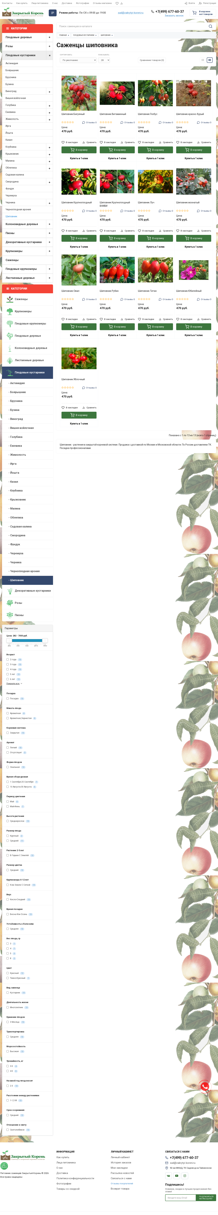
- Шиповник (15, 580)
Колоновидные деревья (29, 224)
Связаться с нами (121, 1178)
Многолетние (17, 1007)
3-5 (12, 1066)
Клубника (29, 146)
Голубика (29, 105)
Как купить (22, 3)
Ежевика (29, 112)
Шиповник (11, 216)
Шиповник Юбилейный (189, 291)
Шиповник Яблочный (73, 379)
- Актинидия (15, 383)
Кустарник (16, 992)
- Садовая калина (19, 526)
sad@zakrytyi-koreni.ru (130, 13)
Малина (29, 160)
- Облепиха (14, 517)
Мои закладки (119, 1167)
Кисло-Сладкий (18, 899)
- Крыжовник (16, 499)
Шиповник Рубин (109, 291)
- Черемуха (14, 553)
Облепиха (29, 167)
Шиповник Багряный (73, 114)
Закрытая (15, 733)
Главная (63, 35)
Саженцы (12, 260)
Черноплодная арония (18, 209)
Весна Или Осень (19, 914)
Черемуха (11, 195)
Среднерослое (18, 821)
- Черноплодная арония (23, 571)
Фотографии (82, 3)
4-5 (12, 1071)
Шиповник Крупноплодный (77, 202)
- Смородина (15, 535)
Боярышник (12, 70)
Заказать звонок (174, 15)
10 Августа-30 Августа (21, 787)
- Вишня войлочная (20, 428)
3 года (14, 664)
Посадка (15, 698)
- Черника (13, 562)
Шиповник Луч (146, 202)
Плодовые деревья (29, 37)
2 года (14, 659)
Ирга (8, 126)
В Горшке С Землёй (20, 855)
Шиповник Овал (70, 291)
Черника (29, 202)
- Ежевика (14, 445)
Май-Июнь (15, 806)
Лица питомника (39, 3)
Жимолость (29, 119)
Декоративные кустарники (29, 242)
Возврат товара (120, 1188)
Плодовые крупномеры (29, 269)
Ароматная (15, 713)
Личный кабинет (120, 1157)
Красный (15, 973)
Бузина (10, 84)
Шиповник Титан (147, 291)
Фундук (10, 188)
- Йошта (12, 472)
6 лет (13, 679)
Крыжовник (29, 153)
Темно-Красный (18, 978)
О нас (55, 3)
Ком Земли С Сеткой (21, 885)
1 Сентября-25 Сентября (22, 782)
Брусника (11, 77)
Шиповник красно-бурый (190, 114)
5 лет (13, 674)
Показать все (14, 683)
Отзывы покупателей (122, 1183)
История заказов (121, 1162)
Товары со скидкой (68, 1188)
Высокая (15, 1051)
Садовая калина (15, 174)
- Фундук (13, 544)
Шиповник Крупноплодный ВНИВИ (115, 204)
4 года (14, 669)
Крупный (14, 836)
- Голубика (14, 437)
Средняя (15, 929)
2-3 (12, 1086)
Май (12, 801)
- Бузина (12, 410)
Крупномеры (29, 251)
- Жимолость (16, 454)
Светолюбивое (18, 1130)
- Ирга (11, 463)
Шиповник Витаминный (113, 114)
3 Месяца (15, 1022)
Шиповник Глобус (147, 114)
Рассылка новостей (122, 1173)
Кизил (9, 139)
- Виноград (14, 419)
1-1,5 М (14, 1100)
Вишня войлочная (16, 98)
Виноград (29, 91)
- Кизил (12, 481)
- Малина (13, 508)
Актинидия (12, 63)
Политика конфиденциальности (75, 1178)
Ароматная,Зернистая (21, 718)
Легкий (14, 747)
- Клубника (14, 490)
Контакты (7, 3)
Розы (29, 46)
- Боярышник (16, 392)
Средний (15, 841)
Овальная (15, 767)
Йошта (9, 133)
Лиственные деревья (29, 278)
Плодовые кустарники (29, 55)
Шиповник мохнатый (187, 202)
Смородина (29, 181)
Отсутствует (16, 752)
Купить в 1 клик (79, 158)
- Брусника (14, 401)
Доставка (67, 3)
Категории (17, 288)
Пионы (29, 233)
